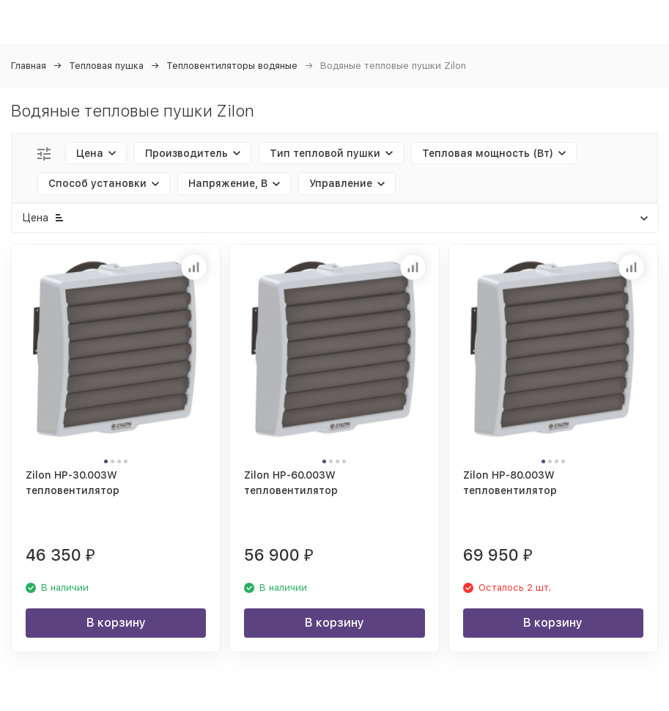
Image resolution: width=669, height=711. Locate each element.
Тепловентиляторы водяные (231, 65)
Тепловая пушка (106, 65)
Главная (28, 65)
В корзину (116, 623)
